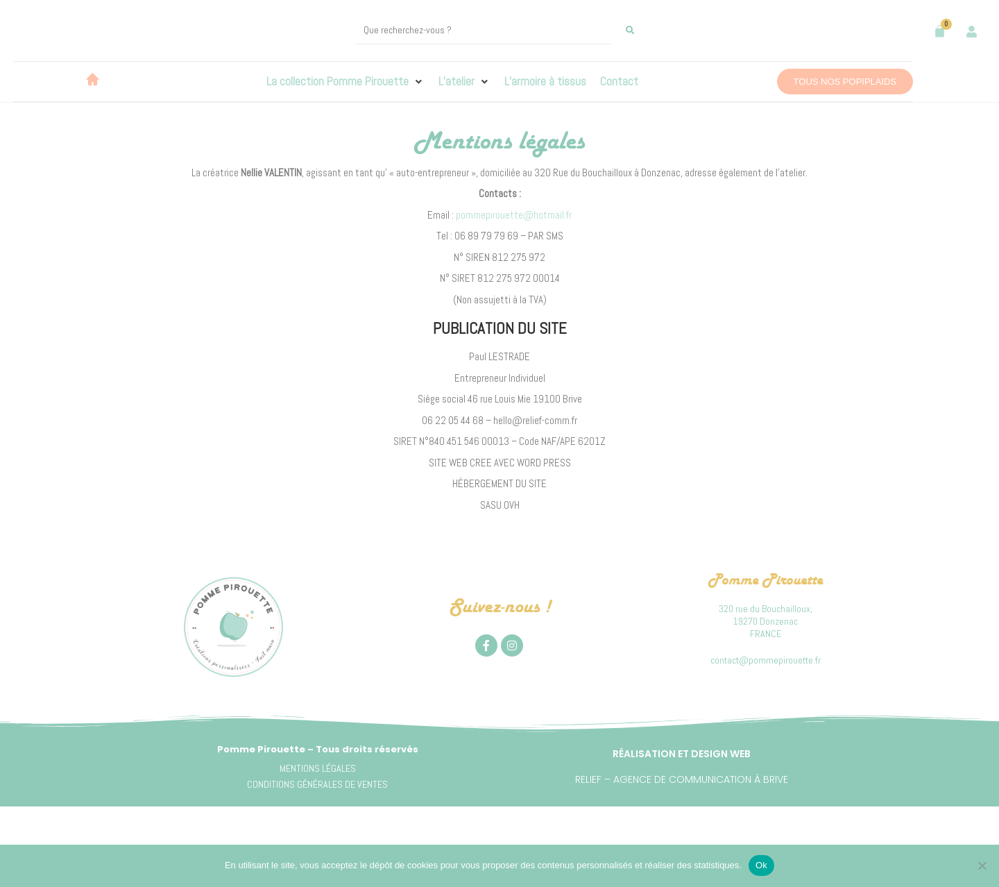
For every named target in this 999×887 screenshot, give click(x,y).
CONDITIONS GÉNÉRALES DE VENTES (317, 784)
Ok (761, 865)
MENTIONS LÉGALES (318, 768)
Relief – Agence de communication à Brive (681, 779)
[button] (345, 81)
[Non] (982, 865)
